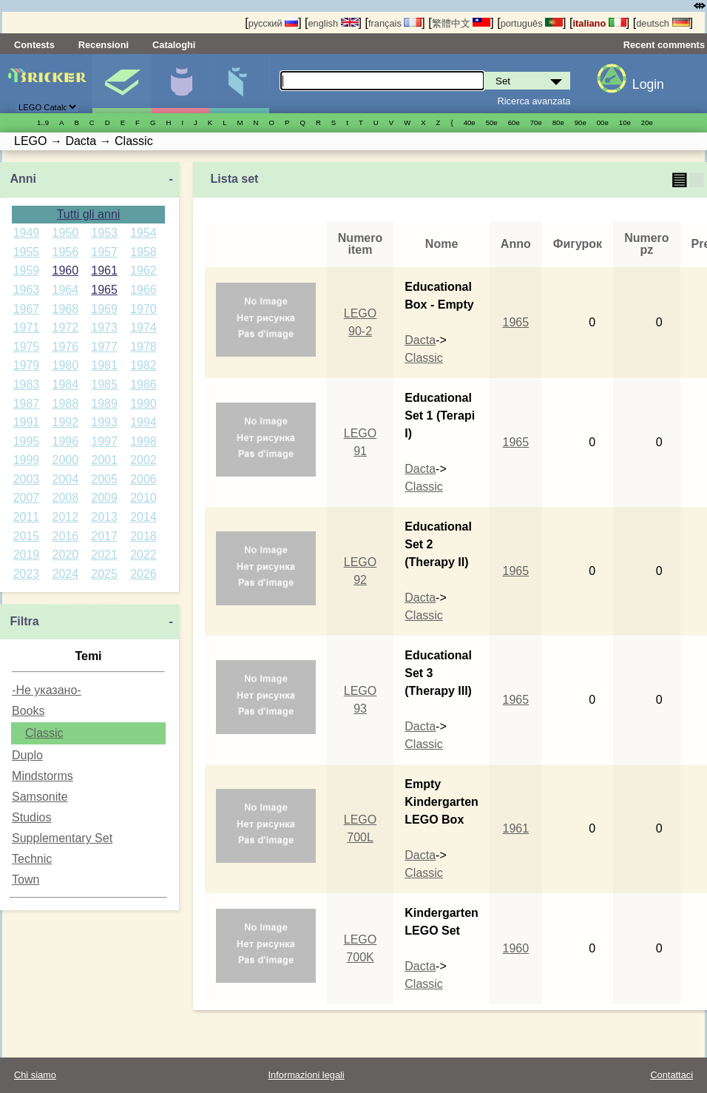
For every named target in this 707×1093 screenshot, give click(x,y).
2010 (143, 497)
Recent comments (664, 44)
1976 (65, 346)
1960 (65, 270)
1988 (65, 403)
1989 (104, 403)
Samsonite (40, 796)
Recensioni (103, 44)
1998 (143, 441)
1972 (65, 327)
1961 (104, 270)
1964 (65, 289)
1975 (26, 346)
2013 (104, 517)
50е (492, 122)
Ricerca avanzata (534, 101)
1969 (104, 309)
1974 (143, 327)
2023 (26, 574)
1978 (143, 346)
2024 (65, 574)
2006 (143, 479)
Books (28, 710)
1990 (143, 403)
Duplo (27, 755)
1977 (104, 346)
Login (648, 84)
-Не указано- (46, 690)
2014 (143, 517)
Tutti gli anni (89, 214)
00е (603, 122)
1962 (143, 270)
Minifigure (181, 83)
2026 (143, 574)
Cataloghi (173, 44)
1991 (26, 422)
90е (580, 122)
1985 (104, 384)
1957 (104, 252)
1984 (65, 384)
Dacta (420, 340)
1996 (65, 441)
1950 (65, 232)
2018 (143, 536)
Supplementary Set (62, 838)
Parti (239, 83)
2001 (104, 460)
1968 (65, 309)
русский (273, 23)
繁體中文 (461, 23)
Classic (44, 733)
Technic (32, 858)
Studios (31, 817)
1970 (143, 309)
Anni (23, 178)
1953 (104, 232)
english (333, 23)
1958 (143, 252)
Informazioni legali (306, 1074)
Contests (34, 44)
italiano (599, 23)
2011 (26, 517)
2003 (26, 479)
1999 (26, 460)
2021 (104, 554)
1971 (26, 327)
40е (470, 122)
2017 (104, 536)
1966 (143, 289)
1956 (65, 252)
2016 (65, 536)
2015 (26, 536)
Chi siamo (35, 1074)
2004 (65, 479)
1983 (26, 384)
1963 (26, 289)
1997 (104, 441)
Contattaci (671, 1074)
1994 (143, 422)
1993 (104, 422)
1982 (143, 365)
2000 (65, 460)
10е (625, 122)
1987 (26, 403)
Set (121, 83)
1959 (26, 270)
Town (25, 879)
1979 (26, 365)
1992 (65, 422)
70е (536, 122)
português (532, 23)
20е (647, 122)
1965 (104, 289)
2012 (65, 517)
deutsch (662, 23)
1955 (26, 252)
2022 (143, 554)
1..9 (43, 122)
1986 (143, 384)
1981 (104, 365)
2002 (143, 460)
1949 (26, 232)
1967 (26, 309)
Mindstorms (42, 776)
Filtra (24, 621)
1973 (104, 327)
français (395, 23)
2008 (65, 497)
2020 (65, 554)
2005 (104, 479)
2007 (26, 497)
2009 (104, 497)
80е (558, 122)
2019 (26, 554)
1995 (26, 441)
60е (514, 122)
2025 (104, 574)
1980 (65, 365)
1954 (143, 232)
